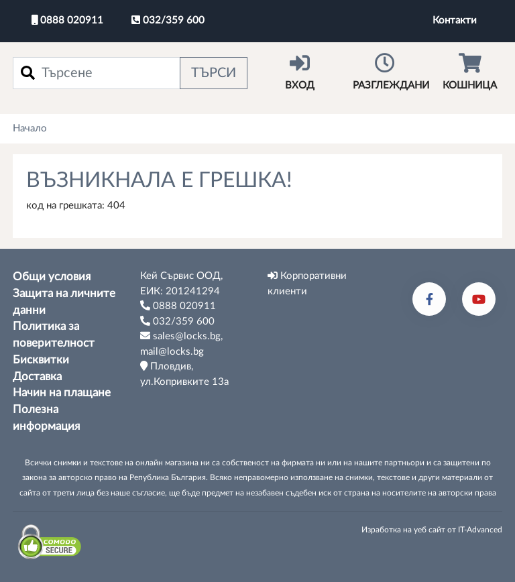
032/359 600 (168, 20)
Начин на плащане (62, 393)
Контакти (455, 20)
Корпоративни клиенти (307, 283)
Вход (300, 72)
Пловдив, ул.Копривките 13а (184, 374)
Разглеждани (391, 72)
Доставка (37, 376)
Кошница (469, 72)
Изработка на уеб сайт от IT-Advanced (431, 530)
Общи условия (52, 277)
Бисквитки (41, 360)
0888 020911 (67, 20)
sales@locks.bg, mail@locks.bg (181, 344)
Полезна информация (46, 418)
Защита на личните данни (64, 302)
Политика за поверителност (54, 335)
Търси (213, 73)
